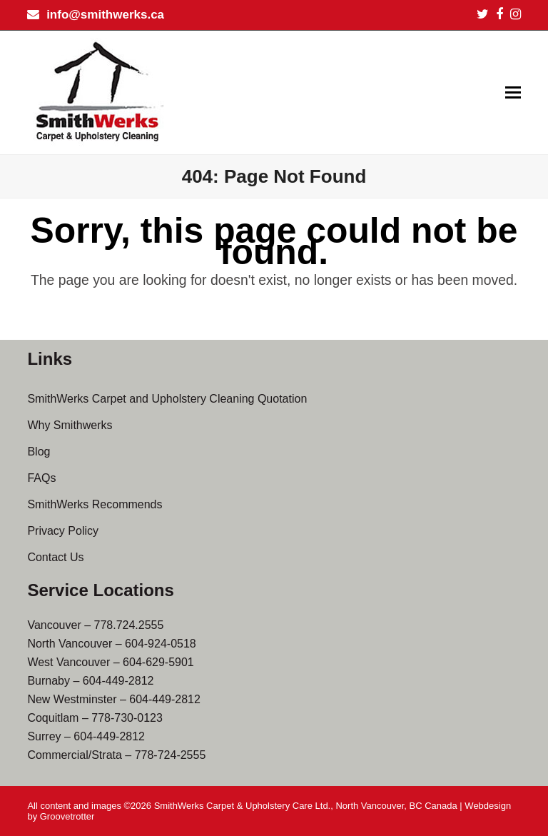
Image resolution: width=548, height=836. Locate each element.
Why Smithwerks (69, 425)
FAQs (41, 478)
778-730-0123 (127, 718)
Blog (38, 451)
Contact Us (55, 557)
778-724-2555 (170, 755)
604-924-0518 (160, 644)
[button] (513, 93)
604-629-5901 (158, 662)
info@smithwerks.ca (105, 14)
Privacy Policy (62, 531)
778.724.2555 (129, 625)
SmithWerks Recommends (94, 504)
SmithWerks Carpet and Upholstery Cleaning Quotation (167, 399)
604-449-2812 (118, 681)
